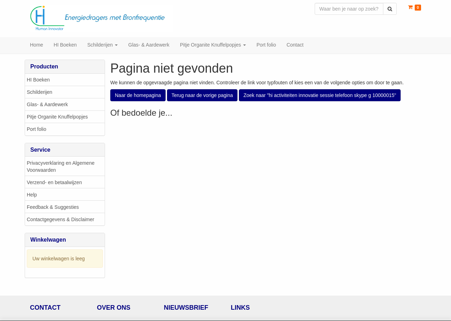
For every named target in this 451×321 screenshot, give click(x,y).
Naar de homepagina (138, 95)
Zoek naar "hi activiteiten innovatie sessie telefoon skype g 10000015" (319, 95)
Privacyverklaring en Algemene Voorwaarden (60, 166)
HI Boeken (38, 80)
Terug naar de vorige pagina (202, 95)
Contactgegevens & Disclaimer (60, 220)
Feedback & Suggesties (53, 207)
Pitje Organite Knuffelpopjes (57, 117)
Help (32, 195)
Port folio (36, 129)
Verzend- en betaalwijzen (54, 183)
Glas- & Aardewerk (47, 105)
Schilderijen (39, 92)
